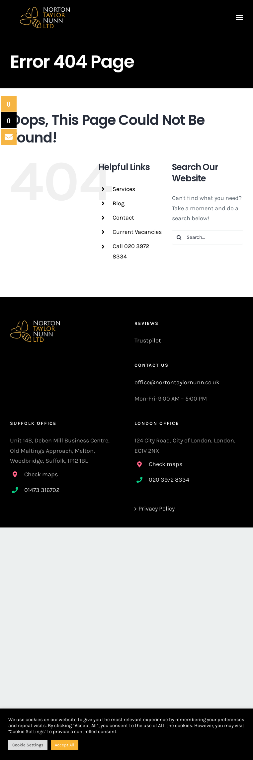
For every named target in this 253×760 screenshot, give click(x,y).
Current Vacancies (137, 232)
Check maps (41, 474)
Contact (123, 217)
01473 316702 (41, 490)
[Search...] (207, 237)
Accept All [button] (64, 744)
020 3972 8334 (169, 479)
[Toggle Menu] (239, 17)
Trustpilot (147, 340)
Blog (119, 203)
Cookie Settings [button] (27, 744)
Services (124, 189)
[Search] (179, 237)
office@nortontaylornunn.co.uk (176, 382)
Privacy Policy (156, 508)
